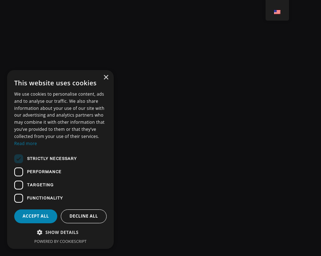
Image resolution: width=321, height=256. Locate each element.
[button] (60, 232)
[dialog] (60, 159)
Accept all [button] (36, 216)
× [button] (105, 77)
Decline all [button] (84, 216)
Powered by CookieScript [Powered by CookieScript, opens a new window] (60, 241)
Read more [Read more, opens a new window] (25, 143)
